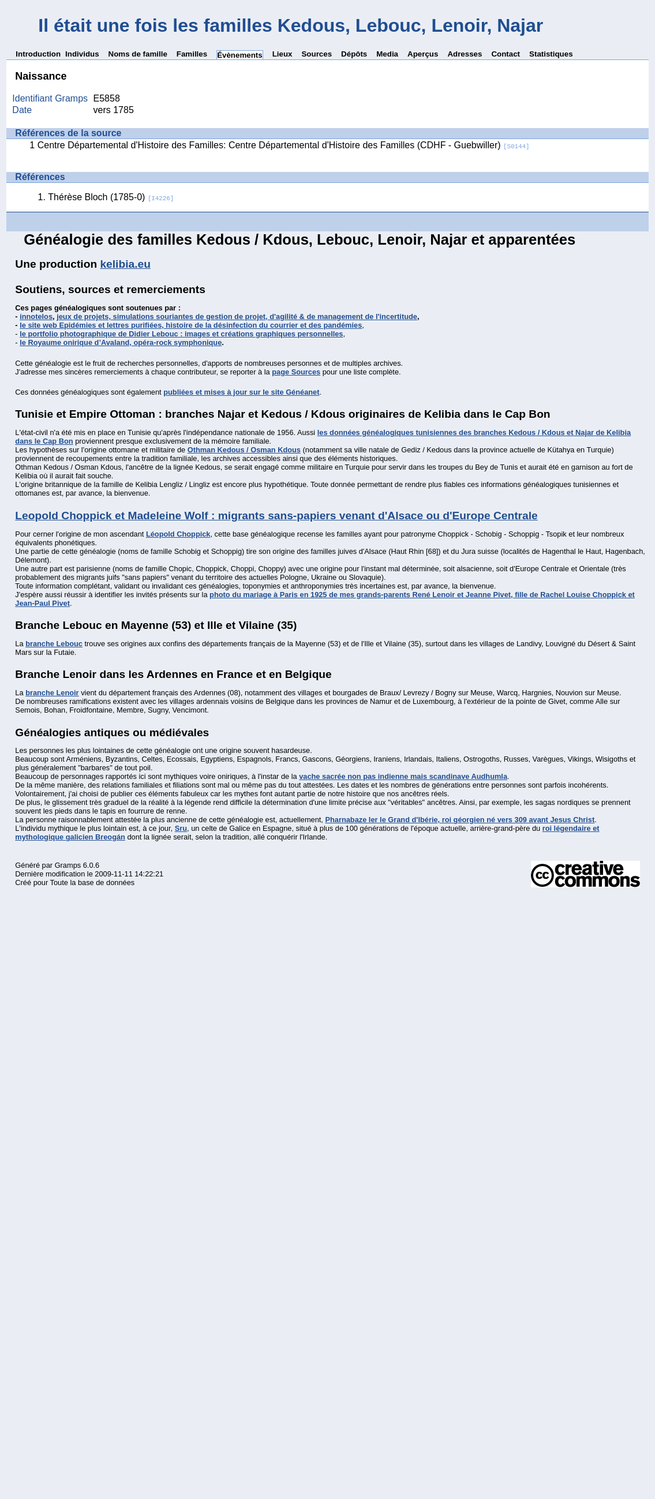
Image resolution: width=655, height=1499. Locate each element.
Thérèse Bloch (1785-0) (111, 197)
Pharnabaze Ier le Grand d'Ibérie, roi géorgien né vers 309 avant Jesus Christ (459, 819)
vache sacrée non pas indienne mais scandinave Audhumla (403, 776)
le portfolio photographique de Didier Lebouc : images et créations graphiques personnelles (181, 333)
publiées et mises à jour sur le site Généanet (241, 392)
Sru (181, 828)
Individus (82, 54)
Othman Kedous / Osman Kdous (244, 449)
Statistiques (551, 54)
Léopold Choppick (178, 534)
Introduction (38, 54)
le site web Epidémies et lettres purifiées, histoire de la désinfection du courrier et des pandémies (191, 325)
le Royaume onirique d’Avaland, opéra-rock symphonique (121, 342)
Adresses (464, 54)
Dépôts (354, 54)
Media (387, 54)
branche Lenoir (51, 692)
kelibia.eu (125, 264)
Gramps (68, 865)
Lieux (282, 54)
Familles (192, 54)
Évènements (240, 55)
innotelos (36, 316)
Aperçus (422, 54)
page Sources (296, 372)
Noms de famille (137, 54)
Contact (505, 54)
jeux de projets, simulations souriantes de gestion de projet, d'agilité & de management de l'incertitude (237, 316)
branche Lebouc (54, 643)
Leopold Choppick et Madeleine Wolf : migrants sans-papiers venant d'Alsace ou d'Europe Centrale (276, 515)
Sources (316, 54)
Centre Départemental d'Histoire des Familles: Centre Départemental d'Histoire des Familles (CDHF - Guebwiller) (284, 145)
